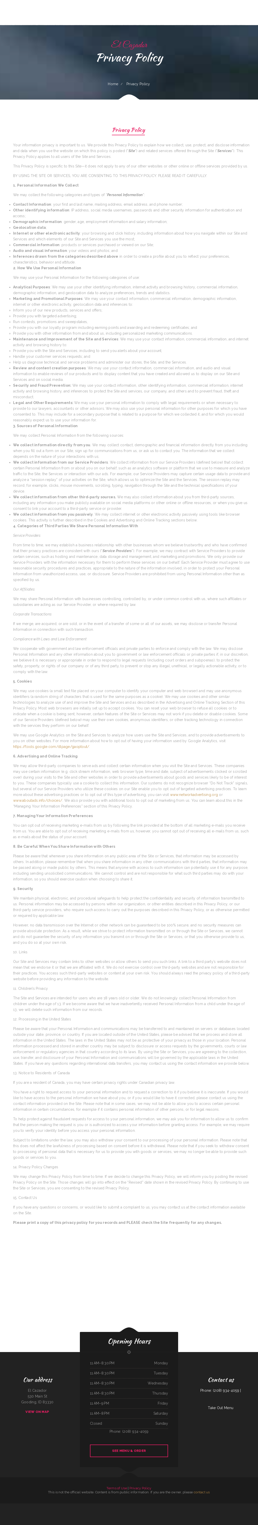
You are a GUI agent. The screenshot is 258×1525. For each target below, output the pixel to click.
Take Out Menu (220, 1408)
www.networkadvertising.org (194, 795)
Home (113, 84)
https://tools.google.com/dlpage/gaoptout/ (51, 747)
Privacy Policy (128, 130)
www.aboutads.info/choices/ (37, 800)
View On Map (37, 1412)
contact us (202, 1492)
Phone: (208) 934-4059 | (220, 1390)
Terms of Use (117, 1488)
